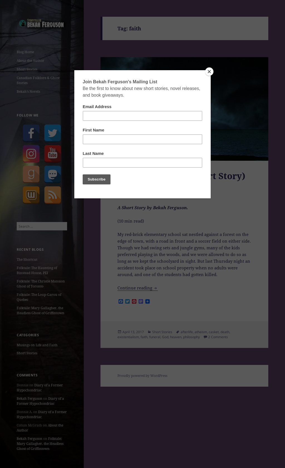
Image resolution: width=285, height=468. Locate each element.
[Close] (209, 71)
